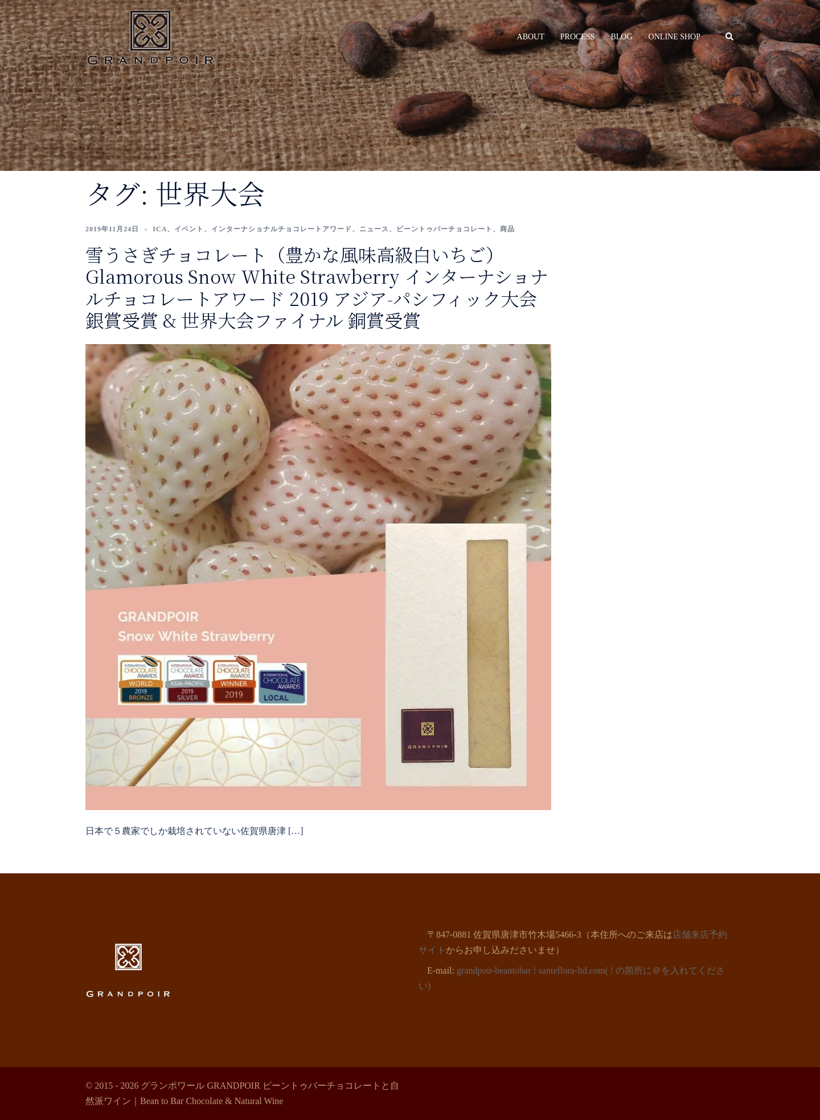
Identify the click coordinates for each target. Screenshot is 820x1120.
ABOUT (530, 36)
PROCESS (577, 36)
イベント (189, 229)
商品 (507, 229)
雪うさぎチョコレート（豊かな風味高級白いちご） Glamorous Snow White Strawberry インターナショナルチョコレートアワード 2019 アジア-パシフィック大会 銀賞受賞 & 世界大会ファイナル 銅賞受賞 (316, 287)
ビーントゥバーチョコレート (444, 229)
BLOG (621, 36)
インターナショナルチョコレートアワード (281, 229)
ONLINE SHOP (674, 36)
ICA (160, 229)
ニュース (374, 229)
